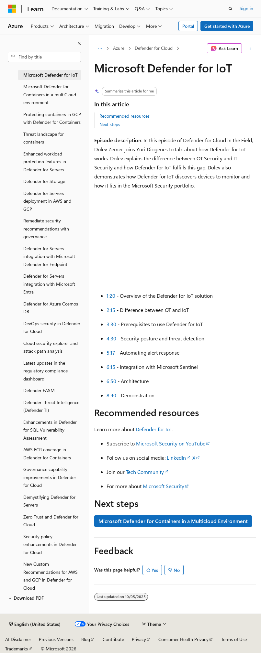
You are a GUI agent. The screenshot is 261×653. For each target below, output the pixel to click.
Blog (85, 639)
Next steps (109, 124)
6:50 (111, 381)
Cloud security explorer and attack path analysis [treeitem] (50, 347)
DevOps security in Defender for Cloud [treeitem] (51, 327)
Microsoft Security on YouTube (170, 443)
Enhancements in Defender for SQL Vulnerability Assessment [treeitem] (50, 430)
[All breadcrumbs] (100, 48)
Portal (188, 26)
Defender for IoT (154, 429)
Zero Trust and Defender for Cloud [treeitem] (50, 521)
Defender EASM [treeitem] (39, 390)
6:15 (111, 366)
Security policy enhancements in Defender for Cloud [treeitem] (50, 544)
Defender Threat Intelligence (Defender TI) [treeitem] (51, 406)
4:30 (111, 338)
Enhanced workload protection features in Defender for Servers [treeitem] (44, 162)
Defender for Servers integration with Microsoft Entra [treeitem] (49, 284)
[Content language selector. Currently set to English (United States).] (34, 624)
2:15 (111, 309)
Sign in (246, 8)
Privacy (139, 639)
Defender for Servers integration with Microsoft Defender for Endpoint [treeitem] (49, 256)
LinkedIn (176, 457)
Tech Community (145, 471)
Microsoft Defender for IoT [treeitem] (50, 75)
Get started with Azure (227, 26)
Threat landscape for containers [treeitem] (43, 138)
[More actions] (250, 48)
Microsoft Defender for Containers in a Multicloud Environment (173, 521)
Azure (118, 48)
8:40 (111, 395)
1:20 (111, 295)
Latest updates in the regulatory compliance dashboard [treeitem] (45, 371)
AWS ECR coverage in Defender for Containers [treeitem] (47, 453)
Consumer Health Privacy (183, 639)
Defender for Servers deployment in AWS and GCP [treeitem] (47, 201)
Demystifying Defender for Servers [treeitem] (49, 501)
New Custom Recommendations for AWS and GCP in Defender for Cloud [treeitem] (50, 576)
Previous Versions (56, 639)
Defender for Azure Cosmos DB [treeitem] (50, 308)
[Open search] (230, 9)
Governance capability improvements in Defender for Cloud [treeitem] (49, 477)
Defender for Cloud (154, 48)
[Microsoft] (12, 9)
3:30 (111, 324)
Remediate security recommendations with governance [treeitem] (46, 229)
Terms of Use (234, 639)
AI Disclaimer (18, 639)
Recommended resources (124, 116)
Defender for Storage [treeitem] (44, 181)
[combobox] (44, 57)
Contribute (113, 639)
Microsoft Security (163, 486)
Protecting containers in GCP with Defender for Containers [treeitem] (52, 118)
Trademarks (16, 649)
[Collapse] (79, 43)
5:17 (111, 352)
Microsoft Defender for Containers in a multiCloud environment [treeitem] (49, 94)
